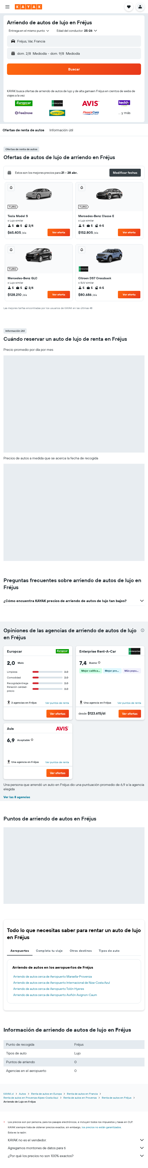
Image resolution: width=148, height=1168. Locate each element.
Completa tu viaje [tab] (49, 951)
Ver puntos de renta (57, 702)
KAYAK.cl (8, 1093)
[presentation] (143, 630)
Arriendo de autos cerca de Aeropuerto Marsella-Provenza (52, 976)
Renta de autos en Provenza (80, 1097)
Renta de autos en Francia (82, 1093)
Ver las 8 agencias (16, 797)
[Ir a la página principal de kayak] (28, 6)
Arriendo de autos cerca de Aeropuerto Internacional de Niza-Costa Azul (61, 983)
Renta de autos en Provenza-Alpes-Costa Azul (30, 1097)
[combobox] (29, 30)
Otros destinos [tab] (81, 951)
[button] (7, 7)
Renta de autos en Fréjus (116, 1097)
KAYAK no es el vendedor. (76, 1140)
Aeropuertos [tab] (19, 951)
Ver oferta (58, 232)
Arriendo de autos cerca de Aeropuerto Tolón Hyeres (48, 989)
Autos (22, 1093)
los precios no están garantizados (101, 1127)
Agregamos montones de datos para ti (76, 1147)
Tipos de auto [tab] (109, 951)
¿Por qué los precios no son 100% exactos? (76, 1155)
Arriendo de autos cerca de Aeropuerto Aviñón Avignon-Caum (55, 995)
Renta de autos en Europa (46, 1093)
